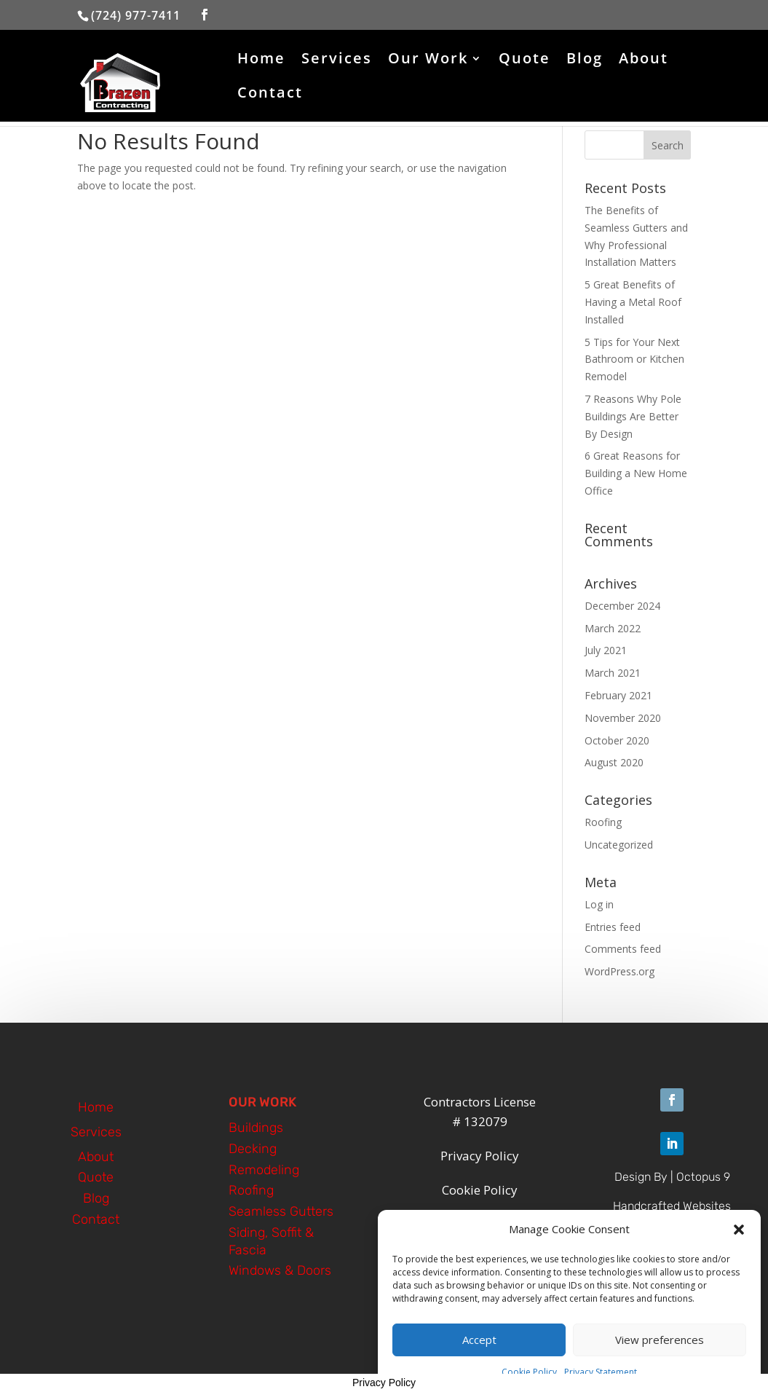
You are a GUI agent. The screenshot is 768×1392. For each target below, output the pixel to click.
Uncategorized (619, 845)
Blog (584, 60)
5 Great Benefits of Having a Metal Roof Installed (633, 302)
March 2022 (613, 628)
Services (336, 60)
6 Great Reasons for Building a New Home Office (636, 473)
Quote (524, 60)
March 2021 (613, 673)
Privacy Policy (384, 1382)
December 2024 (622, 606)
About (643, 60)
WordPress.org (619, 971)
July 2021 (606, 650)
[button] (739, 1239)
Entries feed (613, 927)
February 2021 (618, 695)
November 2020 (623, 718)
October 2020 (617, 740)
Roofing (603, 822)
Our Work (428, 60)
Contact (270, 94)
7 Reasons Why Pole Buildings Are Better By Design (633, 416)
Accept (479, 1349)
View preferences (659, 1349)
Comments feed (623, 949)
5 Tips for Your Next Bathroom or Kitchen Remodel (634, 359)
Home (261, 60)
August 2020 (614, 762)
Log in (599, 904)
